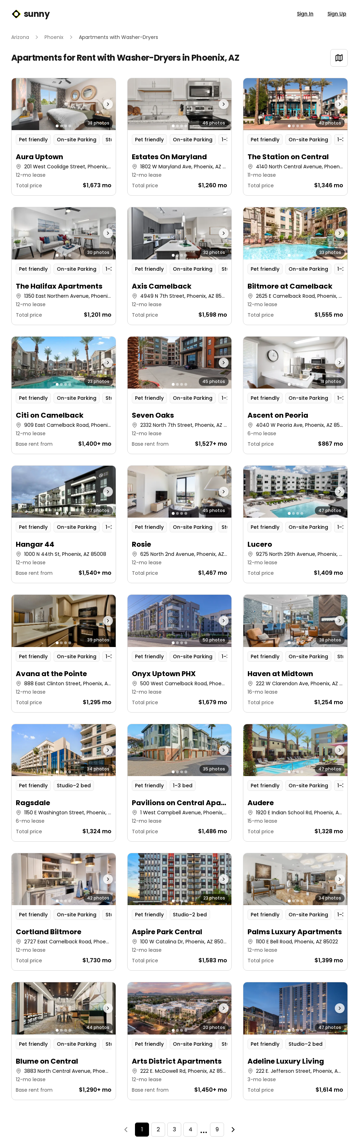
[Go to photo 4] (69, 125)
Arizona (20, 37)
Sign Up (336, 13)
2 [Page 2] (158, 1129)
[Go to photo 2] (61, 125)
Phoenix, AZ (215, 57)
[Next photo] (103, 104)
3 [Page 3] (174, 1129)
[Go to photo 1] (57, 125)
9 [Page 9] (217, 1129)
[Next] (233, 1130)
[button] (63, 137)
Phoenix (54, 37)
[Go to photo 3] (65, 125)
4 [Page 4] (190, 1129)
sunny (30, 14)
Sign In (305, 13)
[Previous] (126, 1130)
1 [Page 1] (142, 1129)
